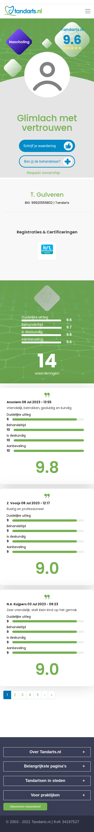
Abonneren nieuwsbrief (25, 806)
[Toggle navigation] (88, 11)
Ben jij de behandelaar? (48, 161)
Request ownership (43, 172)
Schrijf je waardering (48, 146)
